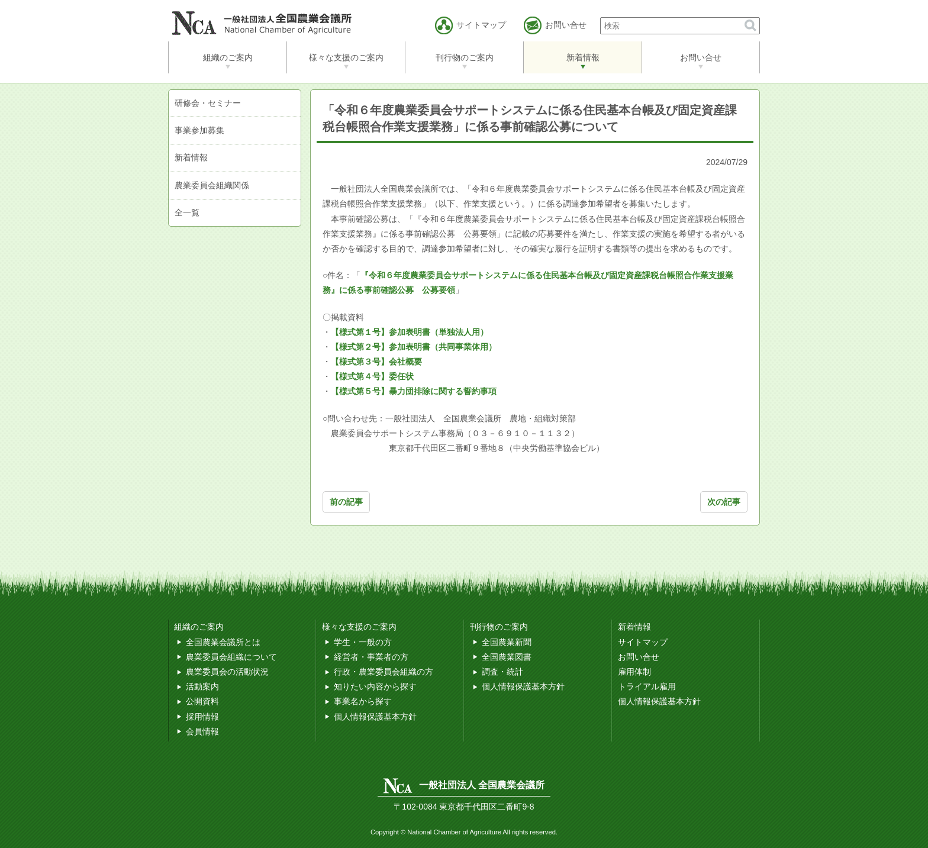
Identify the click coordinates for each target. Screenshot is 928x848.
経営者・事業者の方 (371, 657)
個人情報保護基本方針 (375, 716)
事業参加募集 (199, 130)
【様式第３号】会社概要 (376, 361)
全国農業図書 (506, 657)
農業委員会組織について (231, 657)
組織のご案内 (228, 57)
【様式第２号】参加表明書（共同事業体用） (414, 347)
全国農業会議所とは (223, 642)
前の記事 (346, 502)
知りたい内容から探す (375, 686)
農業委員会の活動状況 (227, 671)
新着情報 (583, 57)
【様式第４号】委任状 (372, 376)
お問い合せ (700, 57)
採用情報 (202, 716)
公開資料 (202, 701)
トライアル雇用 (647, 686)
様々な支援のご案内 (346, 57)
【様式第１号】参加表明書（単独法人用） (409, 332)
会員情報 (202, 731)
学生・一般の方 (363, 642)
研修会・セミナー (208, 103)
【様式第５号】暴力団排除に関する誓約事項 (414, 391)
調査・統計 (502, 671)
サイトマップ (643, 642)
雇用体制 (634, 671)
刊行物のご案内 (465, 57)
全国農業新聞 (506, 642)
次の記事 (723, 502)
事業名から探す (363, 701)
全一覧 (187, 212)
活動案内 (202, 686)
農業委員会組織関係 (212, 185)
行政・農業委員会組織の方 (383, 671)
